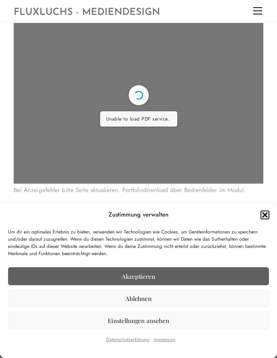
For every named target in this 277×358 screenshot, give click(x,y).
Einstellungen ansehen (138, 321)
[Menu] (258, 11)
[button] (265, 215)
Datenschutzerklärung (128, 339)
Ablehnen (138, 299)
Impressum (164, 339)
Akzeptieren (138, 276)
